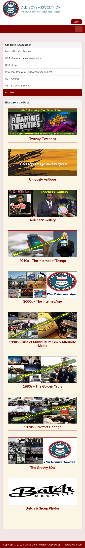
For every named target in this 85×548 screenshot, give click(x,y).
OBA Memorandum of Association (23, 58)
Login (76, 21)
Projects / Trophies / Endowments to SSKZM (28, 71)
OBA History (12, 65)
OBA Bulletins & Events (17, 85)
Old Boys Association (18, 44)
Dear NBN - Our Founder (18, 51)
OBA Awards (12, 78)
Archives (9, 92)
